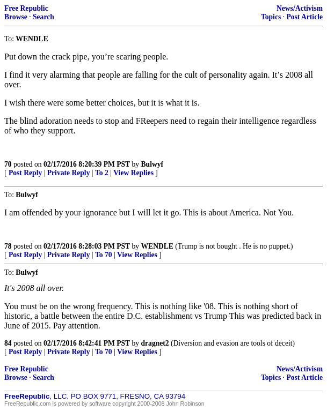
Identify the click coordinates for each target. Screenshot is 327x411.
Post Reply (25, 173)
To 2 (101, 173)
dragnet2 (155, 343)
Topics (271, 17)
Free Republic (26, 8)
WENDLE (157, 246)
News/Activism (300, 8)
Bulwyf (152, 164)
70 (8, 164)
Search (43, 17)
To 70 (103, 255)
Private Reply (68, 173)
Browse (15, 17)
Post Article (304, 17)
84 (8, 343)
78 (8, 246)
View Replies (133, 173)
